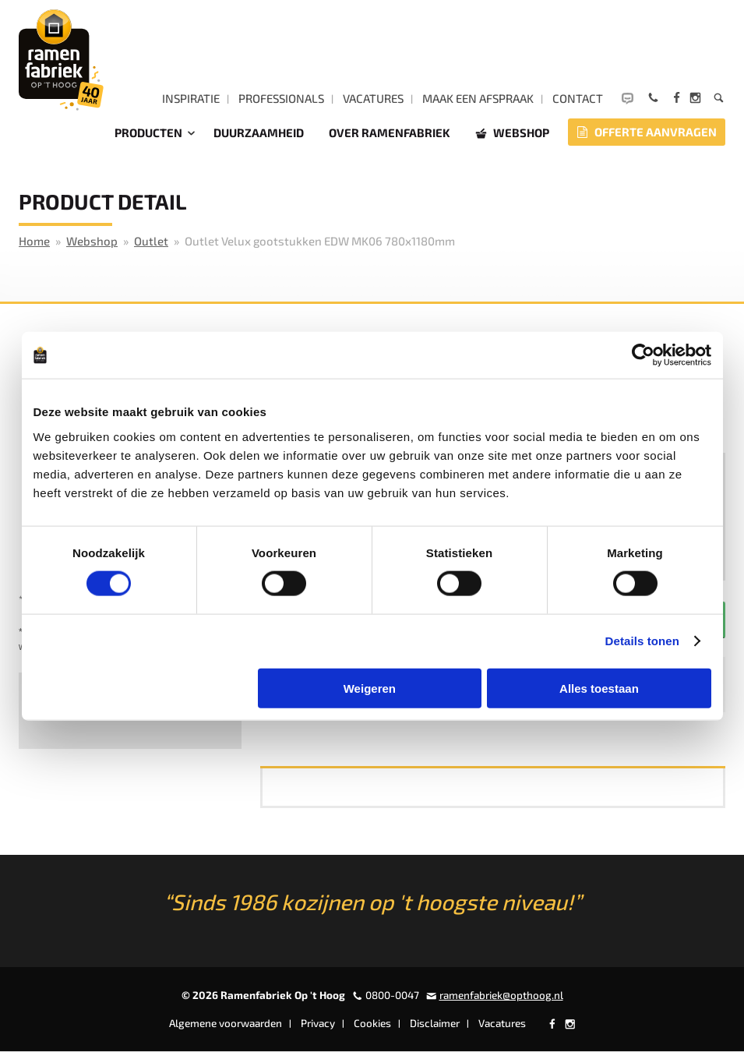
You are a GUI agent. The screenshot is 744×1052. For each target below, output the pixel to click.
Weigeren (370, 687)
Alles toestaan (599, 687)
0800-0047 (392, 995)
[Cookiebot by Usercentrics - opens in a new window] (643, 355)
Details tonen (642, 641)
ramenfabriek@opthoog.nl (501, 995)
